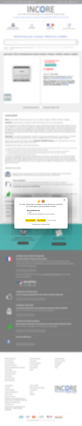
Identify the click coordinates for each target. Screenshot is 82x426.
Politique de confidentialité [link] (41, 224)
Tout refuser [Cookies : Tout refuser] (41, 220)
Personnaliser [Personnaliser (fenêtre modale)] (52, 220)
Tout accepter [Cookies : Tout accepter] (30, 220)
